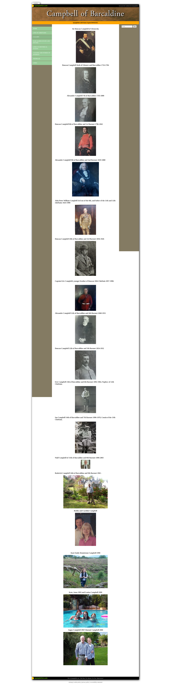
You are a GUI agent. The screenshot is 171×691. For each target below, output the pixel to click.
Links (35, 63)
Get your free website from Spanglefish (128, 5)
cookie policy (77, 682)
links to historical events (40, 47)
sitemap (71, 682)
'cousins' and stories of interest (41, 53)
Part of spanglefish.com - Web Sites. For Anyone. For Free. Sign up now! (85, 678)
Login (36, 3)
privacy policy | (86, 682)
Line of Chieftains (39, 33)
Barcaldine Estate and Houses (41, 42)
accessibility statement (96, 682)
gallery (36, 37)
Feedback (36, 58)
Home (35, 28)
